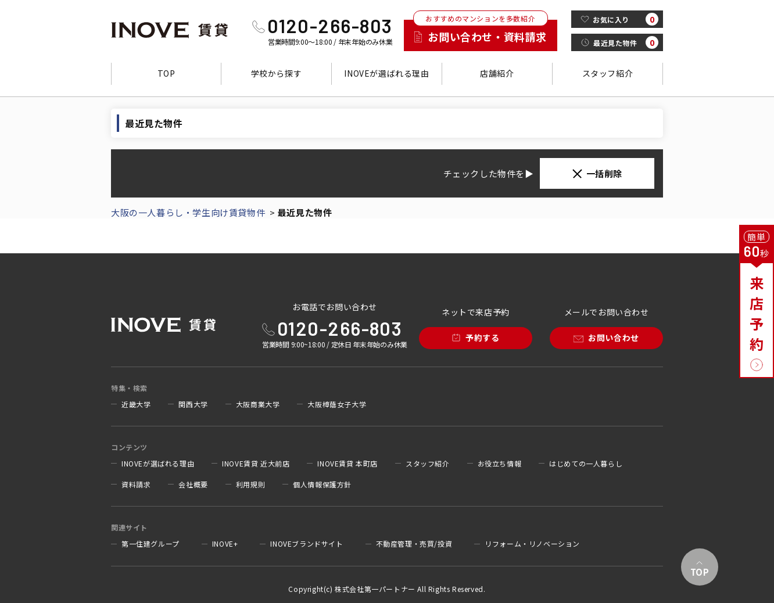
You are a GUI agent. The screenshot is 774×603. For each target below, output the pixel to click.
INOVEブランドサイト (306, 543)
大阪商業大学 (258, 404)
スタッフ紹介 (607, 73)
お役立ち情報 (500, 463)
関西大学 (192, 404)
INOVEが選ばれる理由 (386, 73)
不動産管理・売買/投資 (414, 543)
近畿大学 (135, 404)
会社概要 (192, 484)
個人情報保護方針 (322, 484)
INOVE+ (225, 543)
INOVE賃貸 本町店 (347, 463)
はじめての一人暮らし (585, 463)
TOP (166, 73)
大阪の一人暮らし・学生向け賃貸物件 (188, 212)
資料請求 (135, 484)
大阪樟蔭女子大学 (336, 404)
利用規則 (250, 484)
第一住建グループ (150, 543)
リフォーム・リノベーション (532, 543)
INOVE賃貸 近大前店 (255, 463)
